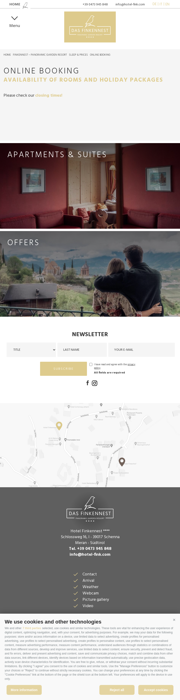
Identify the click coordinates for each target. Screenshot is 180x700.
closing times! (48, 95)
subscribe (63, 369)
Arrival (88, 581)
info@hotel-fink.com (130, 4)
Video (87, 606)
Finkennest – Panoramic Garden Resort (40, 55)
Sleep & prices (78, 55)
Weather (90, 587)
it (161, 4)
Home (7, 55)
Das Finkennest (90, 508)
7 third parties (31, 628)
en (167, 4)
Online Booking (100, 55)
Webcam (90, 593)
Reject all (117, 690)
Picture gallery (95, 600)
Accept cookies (156, 690)
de (155, 4)
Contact (89, 574)
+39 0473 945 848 (95, 4)
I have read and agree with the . (114, 366)
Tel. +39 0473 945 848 (90, 548)
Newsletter (90, 334)
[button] (174, 620)
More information (24, 690)
